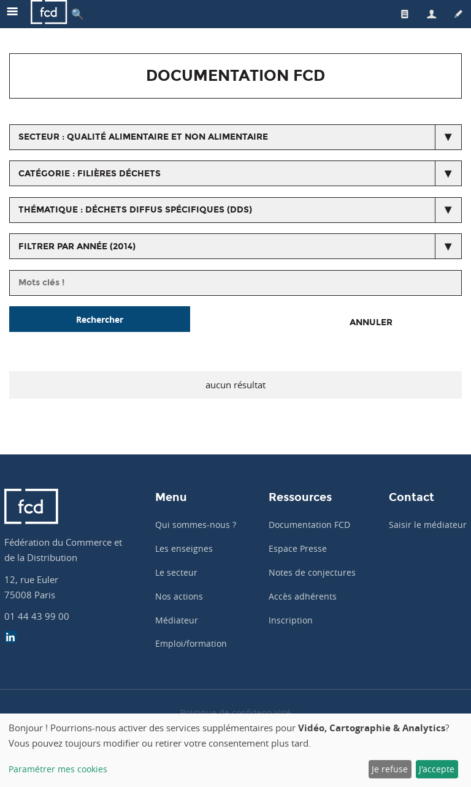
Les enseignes (184, 548)
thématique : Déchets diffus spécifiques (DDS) (135, 210)
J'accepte (436, 769)
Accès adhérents (303, 596)
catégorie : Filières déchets (89, 173)
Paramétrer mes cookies (58, 769)
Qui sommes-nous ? (195, 524)
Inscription (291, 620)
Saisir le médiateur (428, 524)
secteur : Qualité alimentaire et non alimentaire (143, 137)
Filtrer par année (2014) (77, 246)
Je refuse (390, 769)
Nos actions (179, 596)
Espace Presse (298, 548)
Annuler (371, 322)
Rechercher (99, 319)
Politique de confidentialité (235, 712)
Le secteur (176, 572)
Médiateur (176, 620)
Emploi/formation (191, 643)
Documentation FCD (309, 524)
